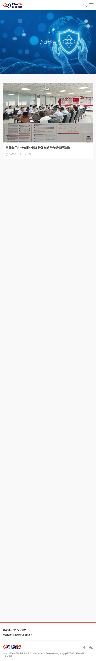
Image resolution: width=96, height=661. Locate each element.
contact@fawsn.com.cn (17, 634)
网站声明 (8, 656)
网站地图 (80, 653)
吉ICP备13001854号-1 (39, 653)
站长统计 (70, 653)
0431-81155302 (14, 630)
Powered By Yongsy (57, 653)
